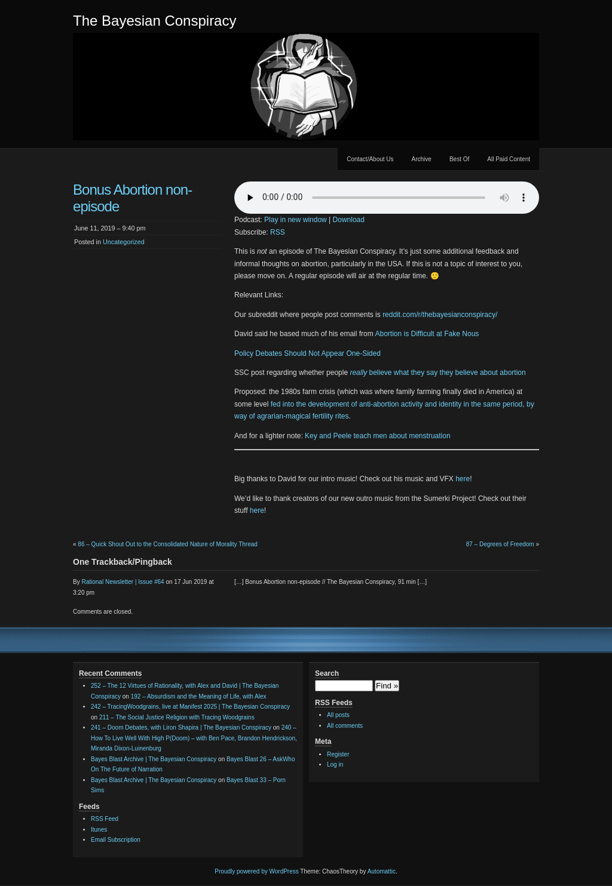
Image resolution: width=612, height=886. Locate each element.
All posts (338, 715)
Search (327, 673)
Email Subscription (115, 839)
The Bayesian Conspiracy (154, 21)
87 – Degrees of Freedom (500, 544)
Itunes (99, 829)
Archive (422, 159)
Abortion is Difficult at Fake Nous (427, 334)
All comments (345, 725)
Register (338, 754)
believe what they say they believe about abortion (437, 372)
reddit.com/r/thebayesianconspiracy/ (439, 314)
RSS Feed (104, 819)
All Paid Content (508, 159)
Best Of (459, 159)
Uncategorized (124, 241)
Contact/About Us (370, 159)
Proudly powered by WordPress (256, 871)
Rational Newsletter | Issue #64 (122, 582)
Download (349, 220)
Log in (335, 764)
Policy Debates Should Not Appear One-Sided (307, 353)
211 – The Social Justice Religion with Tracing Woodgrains (177, 717)
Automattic (382, 871)
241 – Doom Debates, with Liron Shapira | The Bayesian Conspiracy (181, 727)
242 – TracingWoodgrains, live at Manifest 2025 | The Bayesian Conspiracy (190, 706)
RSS (277, 232)
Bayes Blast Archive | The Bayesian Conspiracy (153, 759)
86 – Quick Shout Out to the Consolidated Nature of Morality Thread (168, 544)
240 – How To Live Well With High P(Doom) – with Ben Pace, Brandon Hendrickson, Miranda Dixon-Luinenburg (194, 738)
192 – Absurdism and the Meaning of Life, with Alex (199, 696)
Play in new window (295, 220)
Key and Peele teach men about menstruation (378, 436)
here (462, 479)
